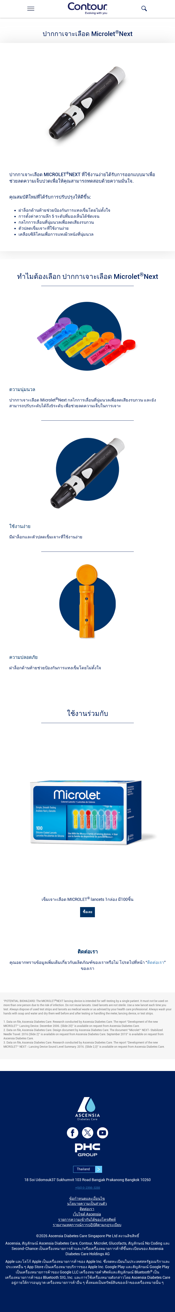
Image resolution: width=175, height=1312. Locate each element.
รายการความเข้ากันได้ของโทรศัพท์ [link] (87, 1219)
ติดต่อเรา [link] (155, 962)
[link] (31, 8)
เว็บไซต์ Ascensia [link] (87, 1214)
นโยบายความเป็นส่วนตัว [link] (87, 1203)
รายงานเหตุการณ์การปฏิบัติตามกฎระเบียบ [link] (87, 1225)
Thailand (89, 1169)
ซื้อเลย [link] (87, 912)
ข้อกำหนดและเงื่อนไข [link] (87, 1198)
